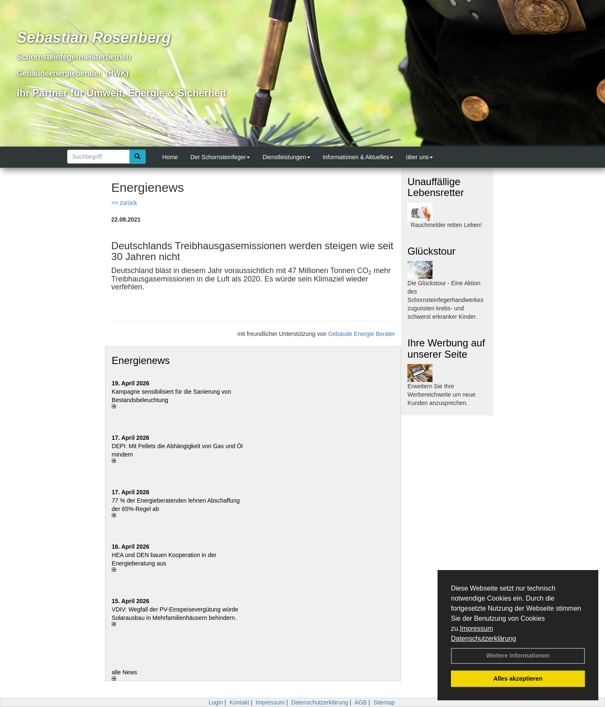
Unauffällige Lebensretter (435, 187)
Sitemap (384, 702)
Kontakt (239, 702)
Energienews (141, 360)
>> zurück (124, 202)
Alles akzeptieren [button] (518, 678)
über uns (419, 157)
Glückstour (431, 251)
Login (216, 702)
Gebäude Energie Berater (361, 333)
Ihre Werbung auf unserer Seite (446, 348)
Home (170, 157)
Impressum (476, 628)
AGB (361, 702)
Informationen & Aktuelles (358, 157)
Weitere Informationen (518, 655)
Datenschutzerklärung (483, 638)
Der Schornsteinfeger (220, 157)
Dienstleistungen (286, 157)
